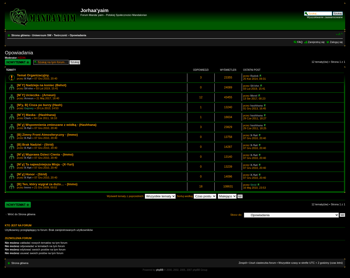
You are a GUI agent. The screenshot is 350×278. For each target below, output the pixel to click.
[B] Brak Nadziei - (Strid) (35, 144)
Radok (254, 75)
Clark (27, 118)
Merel (253, 95)
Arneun (29, 98)
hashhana (256, 105)
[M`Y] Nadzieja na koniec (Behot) (41, 85)
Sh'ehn (28, 88)
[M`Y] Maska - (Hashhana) (36, 115)
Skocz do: (236, 214)
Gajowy (29, 108)
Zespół (243, 262)
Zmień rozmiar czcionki (339, 34)
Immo (27, 187)
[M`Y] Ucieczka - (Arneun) (36, 95)
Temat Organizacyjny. (33, 75)
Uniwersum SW (41, 35)
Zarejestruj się (316, 42)
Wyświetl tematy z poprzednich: (141, 196)
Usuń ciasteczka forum (262, 262)
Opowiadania (78, 35)
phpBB (159, 270)
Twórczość (60, 35)
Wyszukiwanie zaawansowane (325, 17)
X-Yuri (27, 78)
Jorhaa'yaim (94, 10)
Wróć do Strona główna (21, 214)
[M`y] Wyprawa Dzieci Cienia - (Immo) (45, 154)
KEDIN (22, 58)
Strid (253, 184)
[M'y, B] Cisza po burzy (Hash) (39, 105)
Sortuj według (197, 196)
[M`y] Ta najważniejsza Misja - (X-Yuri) (45, 164)
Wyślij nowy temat (18, 62)
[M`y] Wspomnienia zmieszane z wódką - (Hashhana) (56, 125)
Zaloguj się (336, 42)
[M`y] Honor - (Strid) (32, 174)
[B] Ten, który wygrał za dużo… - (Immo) (47, 184)
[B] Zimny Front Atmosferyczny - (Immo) (47, 134)
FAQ (300, 42)
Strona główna (20, 35)
